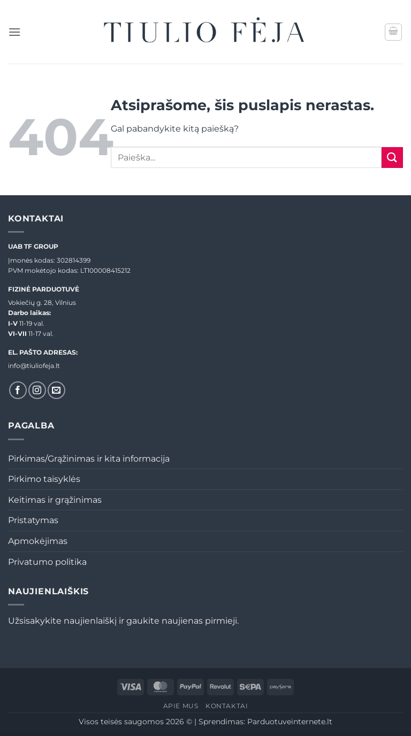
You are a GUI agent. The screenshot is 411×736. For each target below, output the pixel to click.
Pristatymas (33, 520)
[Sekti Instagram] (37, 390)
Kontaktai (227, 706)
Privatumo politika (47, 562)
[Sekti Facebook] (18, 390)
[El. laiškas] (56, 390)
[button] (14, 32)
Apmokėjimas (37, 541)
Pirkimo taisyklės (44, 479)
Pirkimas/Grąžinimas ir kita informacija (89, 459)
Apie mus (181, 706)
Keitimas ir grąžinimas (55, 500)
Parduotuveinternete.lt (289, 721)
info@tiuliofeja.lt (34, 366)
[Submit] (392, 157)
